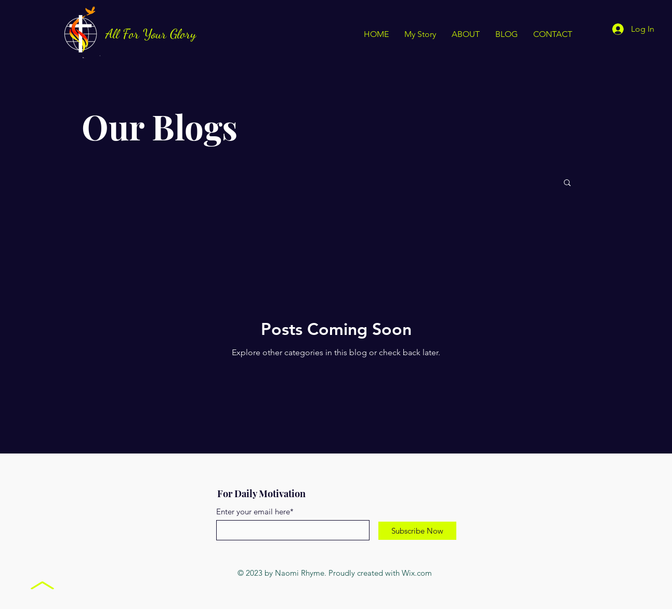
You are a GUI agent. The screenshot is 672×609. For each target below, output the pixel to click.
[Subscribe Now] (417, 531)
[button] (567, 183)
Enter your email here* (255, 511)
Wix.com (417, 573)
